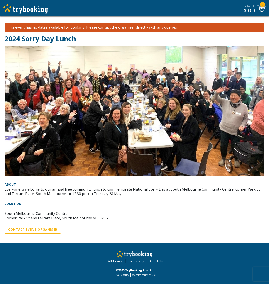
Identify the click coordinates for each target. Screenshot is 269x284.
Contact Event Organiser (32, 230)
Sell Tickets (114, 261)
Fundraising (136, 261)
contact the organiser (116, 27)
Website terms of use (144, 275)
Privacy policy (121, 275)
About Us (156, 261)
